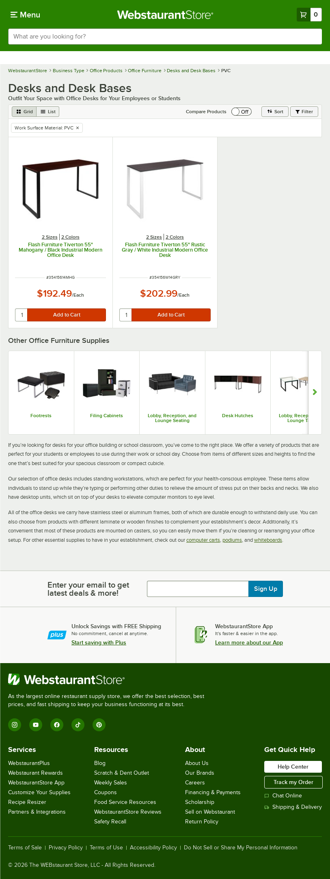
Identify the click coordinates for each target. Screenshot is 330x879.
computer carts (203, 540)
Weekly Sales (110, 783)
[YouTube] (35, 724)
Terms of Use (106, 848)
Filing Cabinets (106, 415)
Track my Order (293, 782)
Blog (100, 763)
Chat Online (283, 796)
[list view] (48, 111)
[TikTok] (77, 724)
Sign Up (265, 588)
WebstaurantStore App (36, 783)
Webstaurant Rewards (35, 773)
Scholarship (199, 802)
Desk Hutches (237, 415)
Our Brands (199, 773)
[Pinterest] (99, 724)
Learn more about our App (249, 642)
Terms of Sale (25, 848)
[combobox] (165, 36)
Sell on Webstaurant (210, 812)
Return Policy (201, 822)
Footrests (41, 415)
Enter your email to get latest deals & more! (88, 589)
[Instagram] (14, 724)
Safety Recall (110, 822)
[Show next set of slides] (314, 392)
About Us (197, 763)
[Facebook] (56, 724)
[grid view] (24, 111)
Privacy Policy (66, 848)
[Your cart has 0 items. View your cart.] (309, 15)
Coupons (105, 792)
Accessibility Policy (153, 848)
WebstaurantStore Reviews (128, 812)
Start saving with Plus (98, 642)
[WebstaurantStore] (109, 679)
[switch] (241, 112)
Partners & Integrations (37, 812)
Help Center (293, 766)
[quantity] (21, 314)
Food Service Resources (125, 802)
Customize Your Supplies (39, 792)
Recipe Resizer (27, 802)
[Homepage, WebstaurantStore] (165, 14)
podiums (232, 540)
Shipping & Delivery (293, 807)
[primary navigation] (25, 15)
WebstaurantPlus (29, 763)
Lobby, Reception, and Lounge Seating (172, 418)
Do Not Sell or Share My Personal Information (241, 848)
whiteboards (268, 540)
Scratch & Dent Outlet (121, 773)
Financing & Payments (213, 792)
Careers (195, 783)
